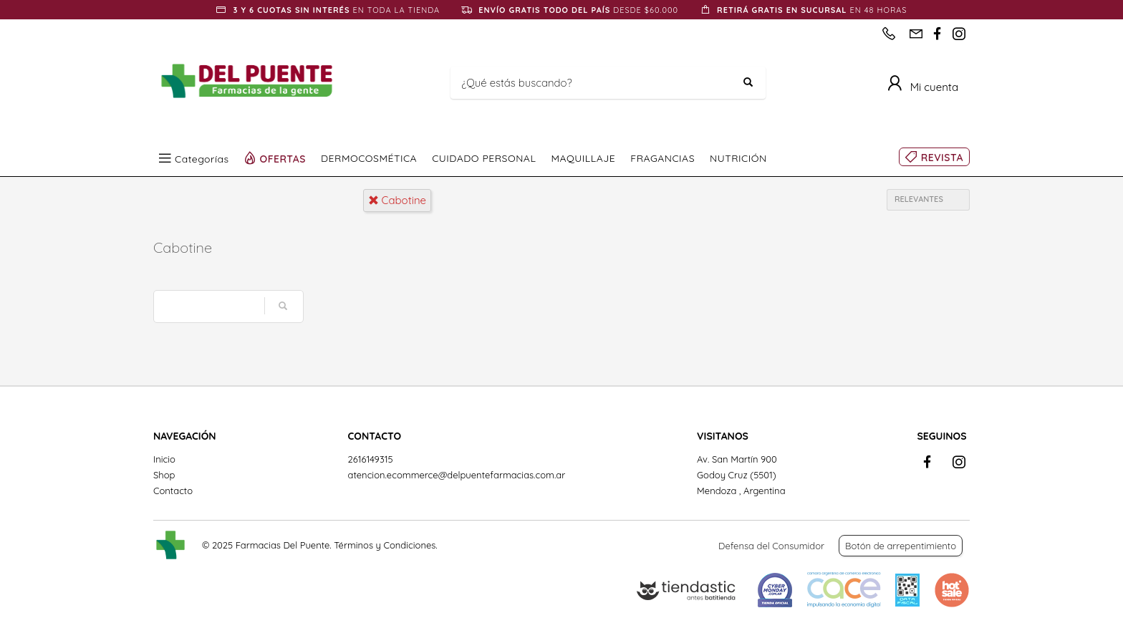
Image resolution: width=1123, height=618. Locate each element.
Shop (164, 475)
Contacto (173, 490)
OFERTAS (283, 158)
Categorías (202, 158)
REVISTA (942, 157)
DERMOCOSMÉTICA (369, 158)
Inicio (164, 459)
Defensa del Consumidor (771, 545)
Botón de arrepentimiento (900, 545)
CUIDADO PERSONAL (484, 158)
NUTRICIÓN (738, 158)
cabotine (397, 200)
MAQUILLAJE (583, 158)
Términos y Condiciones (384, 545)
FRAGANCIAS (662, 158)
